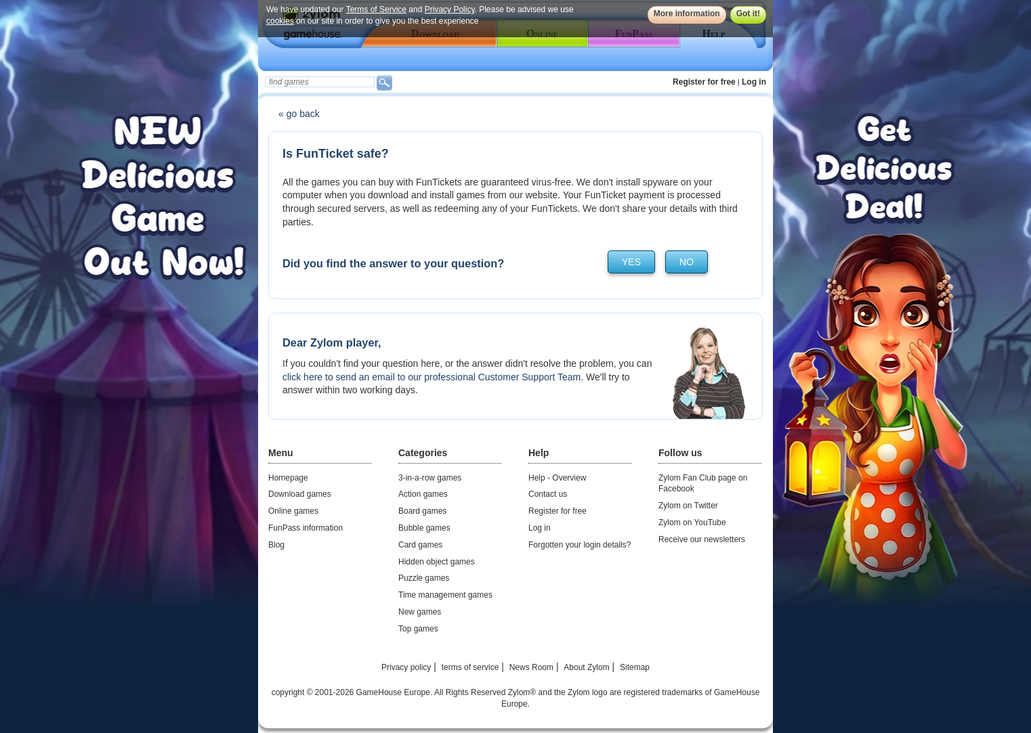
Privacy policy (406, 667)
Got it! (748, 13)
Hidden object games (436, 562)
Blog (276, 545)
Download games (299, 494)
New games (419, 612)
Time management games (445, 595)
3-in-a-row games (429, 478)
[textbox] (320, 81)
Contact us (547, 494)
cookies (280, 21)
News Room (531, 667)
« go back (299, 113)
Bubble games (424, 528)
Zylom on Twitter (688, 505)
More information (687, 13)
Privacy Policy (450, 9)
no (686, 262)
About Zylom (586, 667)
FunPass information (305, 528)
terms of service (470, 667)
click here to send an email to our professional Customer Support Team (431, 377)
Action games (423, 494)
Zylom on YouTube (692, 522)
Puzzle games (423, 578)
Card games (420, 545)
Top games (418, 629)
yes (631, 262)
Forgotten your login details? (579, 545)
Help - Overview (557, 478)
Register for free (704, 82)
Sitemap (635, 667)
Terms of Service (376, 9)
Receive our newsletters (701, 539)
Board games (422, 511)
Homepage (288, 478)
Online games (293, 511)
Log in (754, 82)
